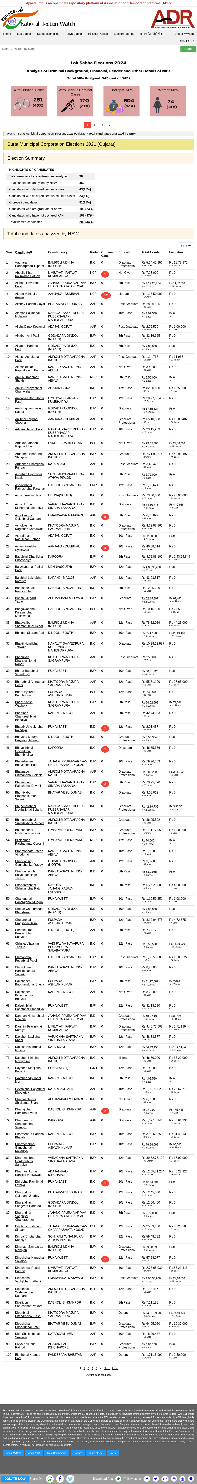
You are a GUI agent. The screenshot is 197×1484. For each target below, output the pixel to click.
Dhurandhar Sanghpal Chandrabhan (24, 1216)
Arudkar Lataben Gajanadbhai (26, 444)
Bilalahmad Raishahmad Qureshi (29, 841)
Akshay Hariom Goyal (30, 304)
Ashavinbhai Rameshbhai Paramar (30, 487)
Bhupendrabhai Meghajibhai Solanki (29, 807)
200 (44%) (86, 222)
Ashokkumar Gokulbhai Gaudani (28, 517)
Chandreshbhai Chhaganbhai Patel (28, 886)
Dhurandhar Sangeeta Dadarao (28, 1204)
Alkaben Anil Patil (27, 335)
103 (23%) (86, 209)
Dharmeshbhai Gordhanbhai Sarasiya (25, 1161)
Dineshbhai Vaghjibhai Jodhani (28, 1279)
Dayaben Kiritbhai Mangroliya (27, 1059)
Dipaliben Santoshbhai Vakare (29, 1304)
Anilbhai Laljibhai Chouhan (26, 421)
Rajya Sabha (73, 33)
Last (115, 1368)
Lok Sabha (24, 33)
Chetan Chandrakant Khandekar (29, 910)
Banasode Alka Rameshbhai (25, 589)
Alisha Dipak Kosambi (30, 326)
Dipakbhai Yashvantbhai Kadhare (24, 1292)
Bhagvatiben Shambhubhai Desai (29, 624)
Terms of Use (96, 1453)
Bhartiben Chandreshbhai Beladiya (25, 716)
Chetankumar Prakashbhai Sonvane (24, 933)
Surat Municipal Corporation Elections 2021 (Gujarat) (52, 133)
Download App (103, 1478)
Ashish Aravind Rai (28, 495)
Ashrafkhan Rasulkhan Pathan (27, 537)
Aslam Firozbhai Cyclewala (26, 548)
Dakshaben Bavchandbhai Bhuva (29, 982)
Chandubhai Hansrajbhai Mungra (29, 900)
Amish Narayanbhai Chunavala (28, 389)
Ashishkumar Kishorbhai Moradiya (29, 506)
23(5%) (84, 196)
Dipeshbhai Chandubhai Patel (27, 1325)
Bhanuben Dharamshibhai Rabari (25, 661)
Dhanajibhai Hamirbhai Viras (26, 1111)
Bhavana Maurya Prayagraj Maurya (27, 738)
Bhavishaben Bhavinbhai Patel (26, 763)
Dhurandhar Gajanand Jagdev (27, 1194)
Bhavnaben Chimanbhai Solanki (28, 773)
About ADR (186, 41)
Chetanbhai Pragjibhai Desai (26, 921)
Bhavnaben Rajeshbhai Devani (28, 784)
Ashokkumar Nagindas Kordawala (29, 527)
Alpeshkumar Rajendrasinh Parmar (29, 368)
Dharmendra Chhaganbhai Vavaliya (24, 1124)
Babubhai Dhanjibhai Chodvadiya (29, 558)
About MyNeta (184, 33)
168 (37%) (86, 215)
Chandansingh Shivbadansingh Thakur (26, 875)
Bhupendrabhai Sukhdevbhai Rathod (29, 821)
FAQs (113, 1453)
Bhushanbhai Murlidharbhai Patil (28, 831)
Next (107, 1368)
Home (7, 33)
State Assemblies (48, 33)
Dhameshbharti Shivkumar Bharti (26, 1101)
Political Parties (98, 33)
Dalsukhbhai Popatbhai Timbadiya (29, 1007)
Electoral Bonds (124, 33)
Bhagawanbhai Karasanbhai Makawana (25, 612)
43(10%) (85, 189)
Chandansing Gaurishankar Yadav (29, 863)
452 (81, 182)
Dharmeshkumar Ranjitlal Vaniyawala (28, 1173)
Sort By (186, 245)
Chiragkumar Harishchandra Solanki (25, 971)
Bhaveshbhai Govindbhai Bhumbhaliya (24, 751)
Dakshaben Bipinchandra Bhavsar (24, 995)
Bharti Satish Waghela (24, 703)
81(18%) (85, 202)
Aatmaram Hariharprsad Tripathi (29, 264)
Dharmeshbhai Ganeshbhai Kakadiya (25, 1148)
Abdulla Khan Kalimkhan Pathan (27, 274)
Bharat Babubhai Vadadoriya (26, 672)
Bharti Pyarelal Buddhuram (25, 693)
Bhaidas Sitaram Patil (29, 632)
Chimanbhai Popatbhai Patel (26, 959)
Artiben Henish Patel (29, 429)
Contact (78, 1453)
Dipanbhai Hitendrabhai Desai (28, 1314)
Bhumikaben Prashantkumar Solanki (25, 796)
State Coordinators (56, 1453)
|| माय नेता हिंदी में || (151, 33)
